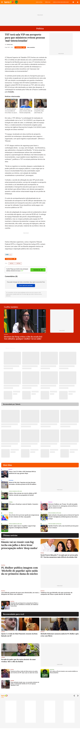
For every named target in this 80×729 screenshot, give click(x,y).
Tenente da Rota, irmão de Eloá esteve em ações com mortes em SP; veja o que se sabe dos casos (24, 672)
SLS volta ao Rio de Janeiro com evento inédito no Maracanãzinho (64, 672)
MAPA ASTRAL (39, 2)
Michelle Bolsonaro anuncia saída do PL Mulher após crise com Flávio (60, 635)
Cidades (3, 631)
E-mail (73, 2)
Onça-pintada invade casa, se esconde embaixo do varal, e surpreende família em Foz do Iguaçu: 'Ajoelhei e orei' (24, 684)
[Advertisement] (52, 605)
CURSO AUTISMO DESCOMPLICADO (61, 2)
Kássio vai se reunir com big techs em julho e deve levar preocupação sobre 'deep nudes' (19, 545)
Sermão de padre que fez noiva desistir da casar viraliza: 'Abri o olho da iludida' (18, 660)
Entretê (10, 469)
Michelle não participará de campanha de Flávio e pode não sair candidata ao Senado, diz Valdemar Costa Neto (24, 604)
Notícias (18, 263)
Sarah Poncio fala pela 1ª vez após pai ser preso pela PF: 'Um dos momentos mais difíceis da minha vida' (59, 556)
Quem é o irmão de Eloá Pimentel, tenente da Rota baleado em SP (19, 635)
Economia (11, 480)
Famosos (50, 502)
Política (11, 263)
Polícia (42, 553)
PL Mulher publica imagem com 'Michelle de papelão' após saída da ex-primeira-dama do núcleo (19, 570)
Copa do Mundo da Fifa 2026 (15, 491)
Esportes (52, 669)
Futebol (11, 502)
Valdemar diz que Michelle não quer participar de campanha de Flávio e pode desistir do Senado (56, 593)
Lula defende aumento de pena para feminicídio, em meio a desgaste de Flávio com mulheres (20, 593)
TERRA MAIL (47, 2)
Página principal (8, 2)
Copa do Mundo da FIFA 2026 (16, 2)
